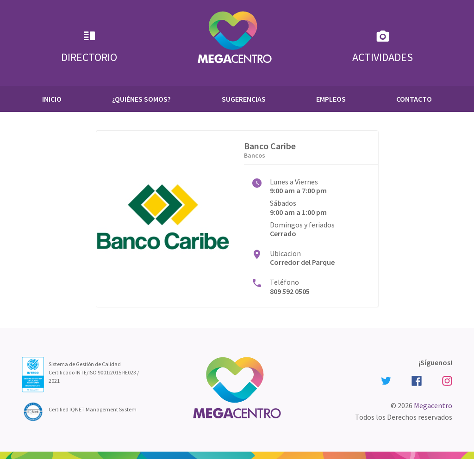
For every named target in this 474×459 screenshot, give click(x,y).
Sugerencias (244, 99)
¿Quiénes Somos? (141, 99)
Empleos (331, 99)
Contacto (414, 99)
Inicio (52, 99)
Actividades (382, 46)
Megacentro (433, 405)
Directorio (89, 46)
